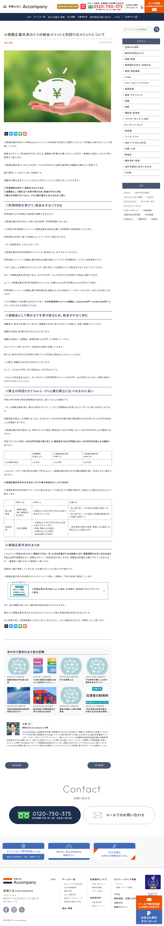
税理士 (155, 219)
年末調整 (149, 215)
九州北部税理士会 (31, 732)
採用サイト (119, 907)
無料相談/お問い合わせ (100, 17)
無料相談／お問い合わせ (126, 898)
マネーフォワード (131, 210)
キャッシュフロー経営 (133, 197)
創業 (127, 101)
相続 (127, 107)
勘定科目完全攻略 (132, 215)
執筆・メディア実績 (124, 887)
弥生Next (129, 219)
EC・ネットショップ (134, 124)
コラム (117, 17)
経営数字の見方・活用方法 (138, 65)
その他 (128, 172)
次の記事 (99, 765)
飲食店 (128, 154)
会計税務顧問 (70, 887)
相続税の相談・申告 (72, 902)
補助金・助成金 (132, 113)
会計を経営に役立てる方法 (138, 166)
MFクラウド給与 (142, 193)
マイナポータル (148, 201)
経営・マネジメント (134, 95)
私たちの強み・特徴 (56, 17)
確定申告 (142, 219)
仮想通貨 (148, 210)
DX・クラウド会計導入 (73, 884)
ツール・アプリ (132, 136)
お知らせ (118, 902)
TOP (29, 17)
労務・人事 (130, 148)
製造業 (128, 130)
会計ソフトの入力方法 (135, 142)
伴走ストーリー (98, 906)
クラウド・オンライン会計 (137, 119)
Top (53, 879)
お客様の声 (83, 17)
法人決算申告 (70, 895)
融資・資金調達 (132, 71)
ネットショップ (130, 201)
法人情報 (71, 17)
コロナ (150, 197)
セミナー (120, 884)
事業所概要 (97, 887)
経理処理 (129, 89)
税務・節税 (8, 43)
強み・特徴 (67, 908)
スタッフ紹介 (97, 891)
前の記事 (16, 765)
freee (128, 77)
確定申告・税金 (132, 160)
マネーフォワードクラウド (137, 83)
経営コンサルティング (73, 898)
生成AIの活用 (132, 47)
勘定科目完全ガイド (134, 53)
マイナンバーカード (132, 206)
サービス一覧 (39, 17)
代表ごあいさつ (98, 884)
